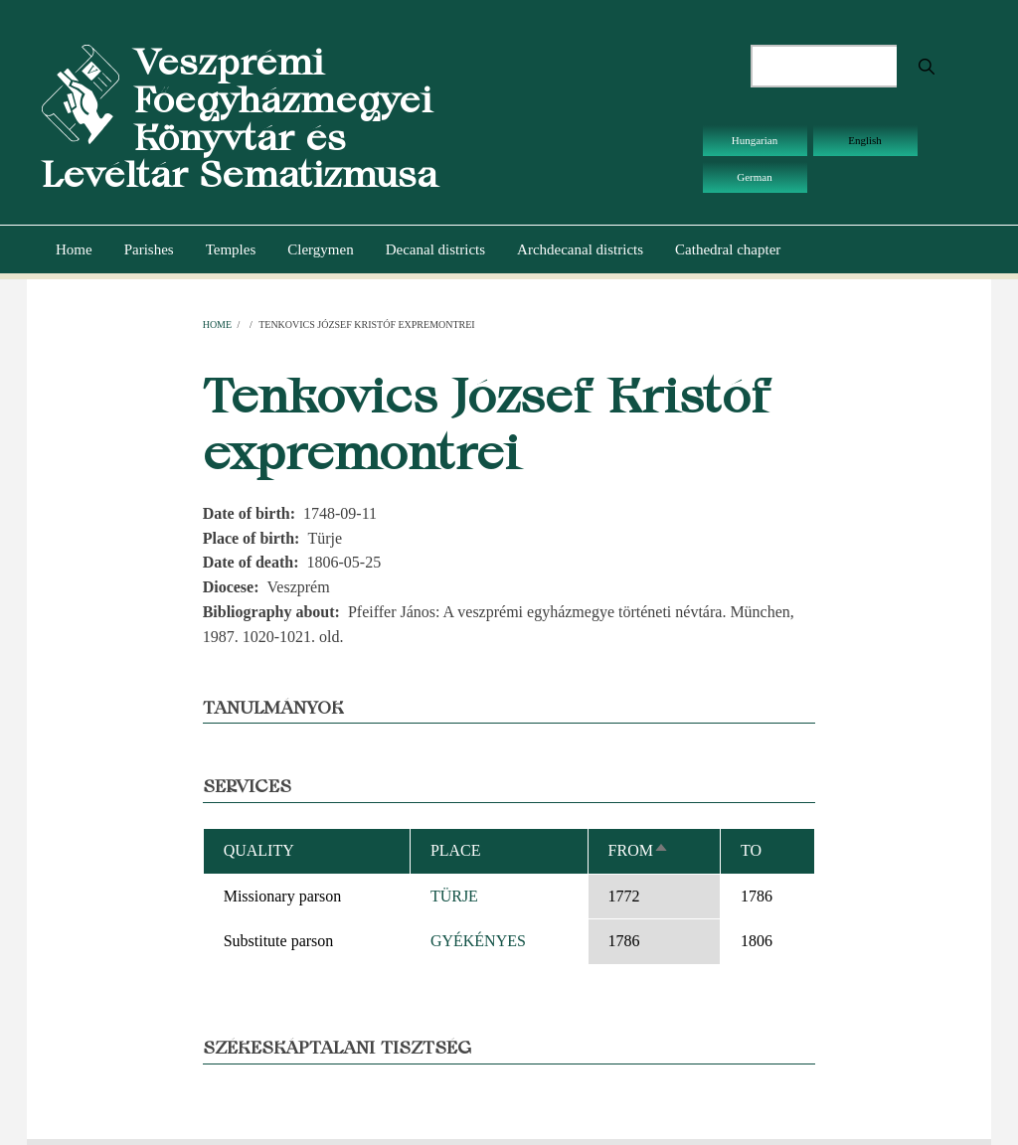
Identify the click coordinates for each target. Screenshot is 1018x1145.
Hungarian (754, 140)
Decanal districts (435, 249)
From (638, 850)
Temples (231, 249)
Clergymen (320, 249)
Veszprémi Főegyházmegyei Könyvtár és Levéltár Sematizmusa (239, 118)
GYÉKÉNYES (478, 940)
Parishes (149, 249)
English (865, 140)
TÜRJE (454, 896)
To (751, 850)
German (754, 177)
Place (455, 850)
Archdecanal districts (580, 249)
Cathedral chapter (727, 249)
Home (74, 249)
